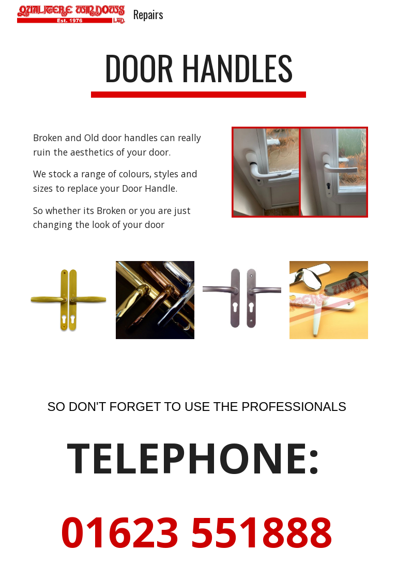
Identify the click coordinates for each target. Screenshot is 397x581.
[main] (198, 72)
